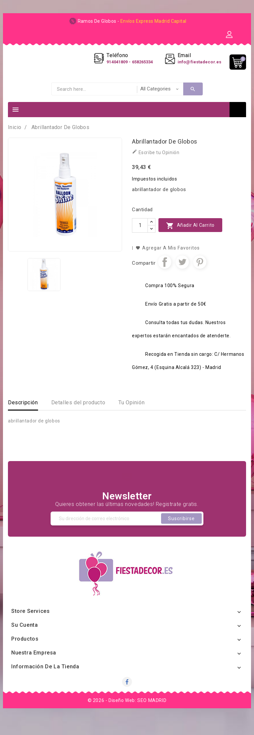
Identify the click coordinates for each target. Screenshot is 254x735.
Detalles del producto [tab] (78, 416)
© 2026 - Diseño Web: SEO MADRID (127, 714)
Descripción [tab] (23, 416)
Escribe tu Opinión (155, 165)
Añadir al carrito (190, 239)
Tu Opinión (131, 416)
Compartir (164, 275)
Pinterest (199, 275)
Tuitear (182, 275)
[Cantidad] (140, 239)
